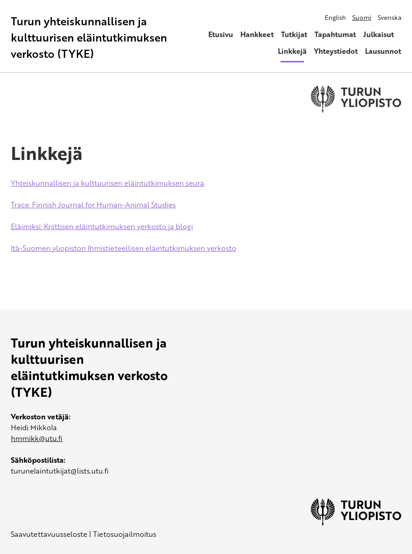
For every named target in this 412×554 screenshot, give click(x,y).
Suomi (361, 17)
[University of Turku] (356, 523)
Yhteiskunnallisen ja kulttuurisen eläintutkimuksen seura (107, 183)
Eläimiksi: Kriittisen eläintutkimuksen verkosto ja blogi (102, 226)
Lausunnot (383, 51)
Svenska (389, 17)
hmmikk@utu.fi (36, 438)
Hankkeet (257, 34)
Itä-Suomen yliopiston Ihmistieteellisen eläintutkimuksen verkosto (123, 248)
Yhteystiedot (336, 51)
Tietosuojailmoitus (124, 534)
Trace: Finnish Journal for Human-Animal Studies (93, 204)
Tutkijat (294, 34)
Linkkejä (292, 51)
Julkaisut (378, 34)
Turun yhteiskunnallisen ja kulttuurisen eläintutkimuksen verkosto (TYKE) (89, 37)
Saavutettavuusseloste (49, 534)
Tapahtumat (335, 34)
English (335, 17)
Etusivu (220, 34)
